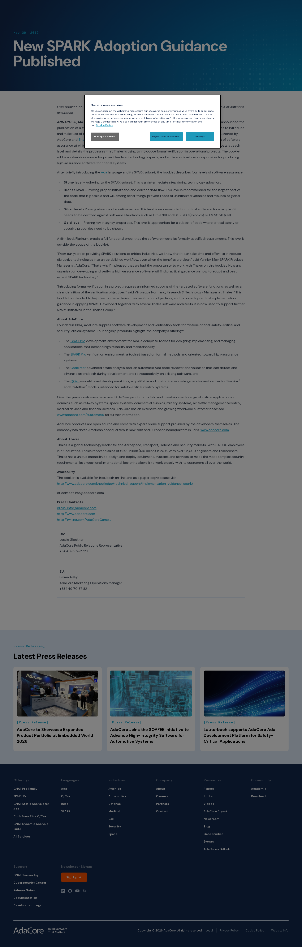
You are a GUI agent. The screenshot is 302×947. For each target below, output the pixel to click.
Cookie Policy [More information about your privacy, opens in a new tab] (104, 125)
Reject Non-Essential (166, 136)
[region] (152, 122)
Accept (200, 136)
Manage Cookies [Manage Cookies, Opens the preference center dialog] (104, 136)
